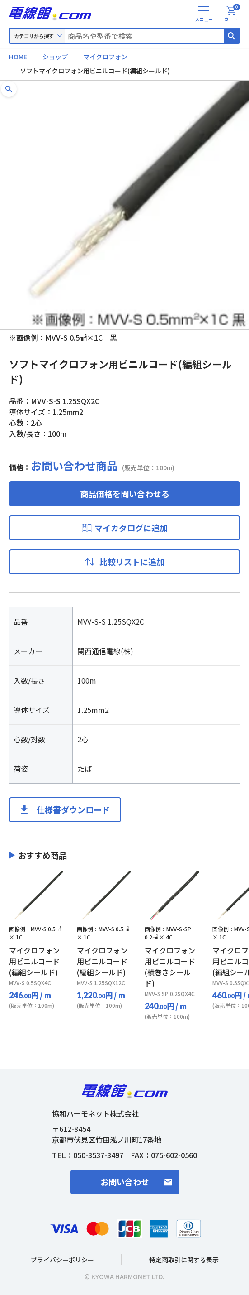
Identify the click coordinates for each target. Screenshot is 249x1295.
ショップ (55, 56)
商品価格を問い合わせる (124, 494)
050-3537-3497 (98, 1155)
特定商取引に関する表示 (184, 1259)
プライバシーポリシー (62, 1259)
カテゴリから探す (34, 35)
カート (232, 14)
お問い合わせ (124, 1182)
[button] (9, 89)
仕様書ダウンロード (73, 809)
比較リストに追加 (131, 562)
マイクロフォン (105, 56)
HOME (18, 56)
